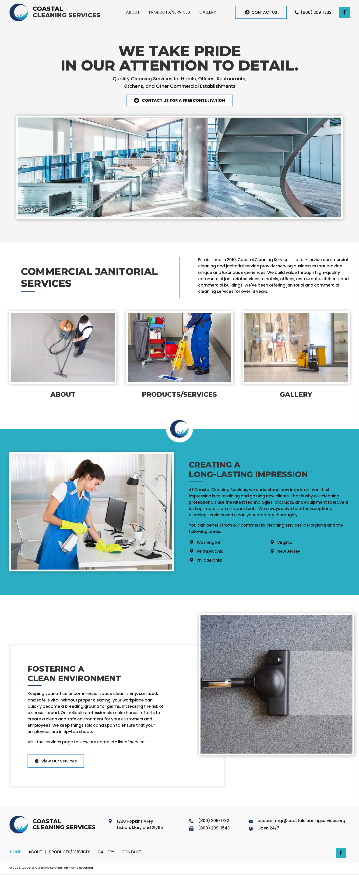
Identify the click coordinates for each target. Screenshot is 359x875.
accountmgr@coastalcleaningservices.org (301, 820)
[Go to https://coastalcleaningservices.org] (54, 12)
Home (15, 852)
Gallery (106, 852)
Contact (131, 852)
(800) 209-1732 (213, 820)
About (35, 852)
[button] (260, 12)
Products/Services (69, 852)
